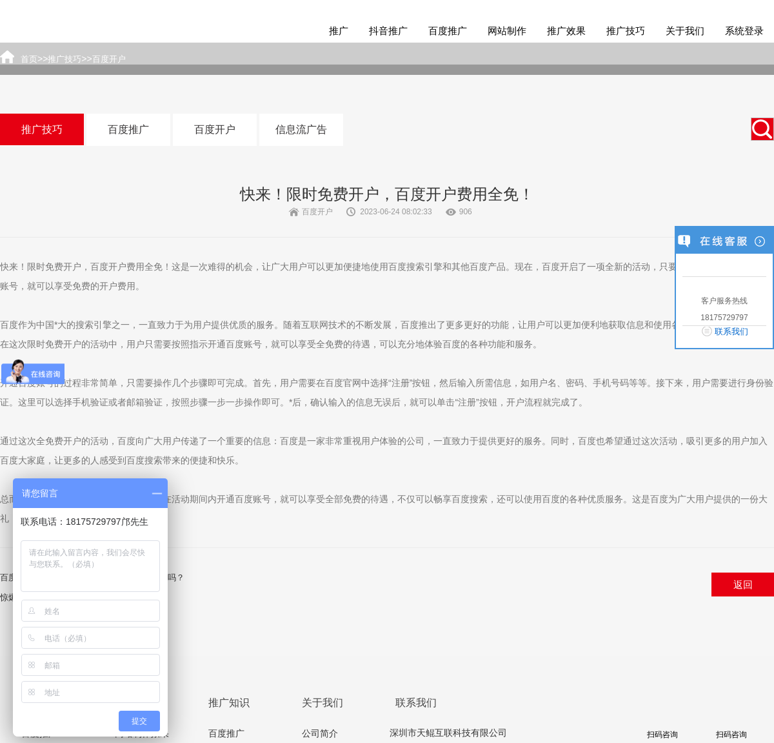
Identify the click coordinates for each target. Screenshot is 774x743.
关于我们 (685, 30)
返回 (743, 584)
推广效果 (566, 30)
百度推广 (447, 30)
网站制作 (507, 30)
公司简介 (320, 733)
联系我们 (731, 331)
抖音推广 (388, 30)
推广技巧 (625, 30)
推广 (338, 30)
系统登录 (744, 30)
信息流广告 (301, 129)
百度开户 (214, 129)
